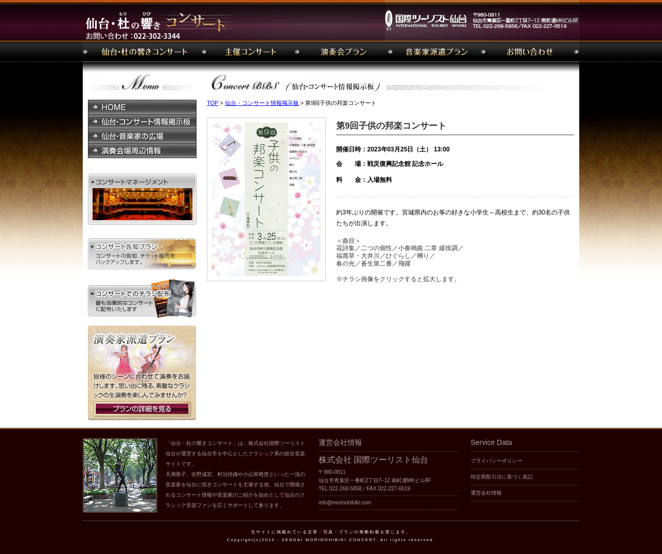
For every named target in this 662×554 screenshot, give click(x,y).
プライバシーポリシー (496, 461)
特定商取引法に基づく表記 (502, 477)
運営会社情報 (486, 493)
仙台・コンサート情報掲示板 (262, 103)
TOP (212, 103)
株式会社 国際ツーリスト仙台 (373, 459)
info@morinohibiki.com (345, 502)
